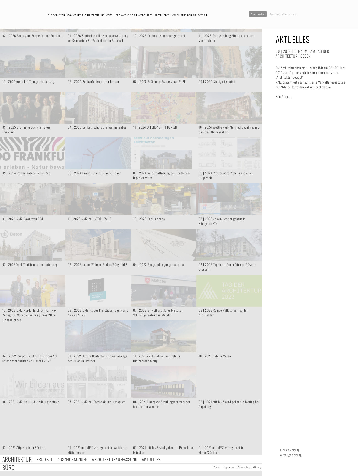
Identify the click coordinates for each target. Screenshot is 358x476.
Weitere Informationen (283, 14)
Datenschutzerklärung (249, 467)
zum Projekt (284, 96)
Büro (8, 467)
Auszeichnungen (72, 459)
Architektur (17, 459)
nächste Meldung (289, 450)
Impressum (229, 467)
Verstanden (258, 14)
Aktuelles (151, 459)
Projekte (44, 459)
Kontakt (218, 467)
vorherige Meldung (290, 455)
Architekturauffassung (114, 459)
